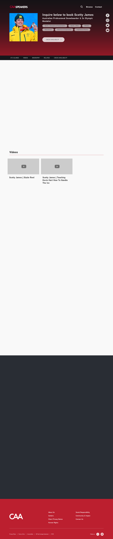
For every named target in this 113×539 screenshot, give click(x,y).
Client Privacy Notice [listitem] (55, 519)
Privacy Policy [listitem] (12, 534)
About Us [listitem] (51, 512)
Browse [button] (89, 7)
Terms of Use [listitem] (22, 534)
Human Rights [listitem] (53, 523)
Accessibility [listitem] (30, 534)
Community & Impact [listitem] (83, 516)
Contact (98, 7)
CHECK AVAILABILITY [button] (54, 40)
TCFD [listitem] (52, 534)
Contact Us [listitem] (79, 519)
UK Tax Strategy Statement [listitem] (42, 534)
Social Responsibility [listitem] (83, 512)
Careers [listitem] (51, 516)
